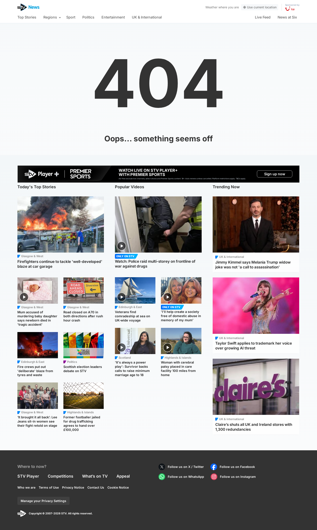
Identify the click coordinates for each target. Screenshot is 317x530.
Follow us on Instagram (238, 476)
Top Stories (26, 17)
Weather (211, 7)
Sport (70, 17)
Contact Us (95, 487)
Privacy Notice (73, 487)
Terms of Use (49, 487)
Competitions (60, 476)
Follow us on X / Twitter (186, 467)
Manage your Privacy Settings (43, 501)
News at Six (287, 17)
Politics (88, 17)
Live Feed (263, 17)
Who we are (26, 487)
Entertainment (113, 17)
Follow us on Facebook (237, 467)
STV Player (28, 476)
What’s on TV (95, 476)
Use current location (259, 7)
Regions (50, 17)
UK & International (147, 17)
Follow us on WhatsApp (186, 476)
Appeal (123, 476)
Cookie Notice (118, 487)
